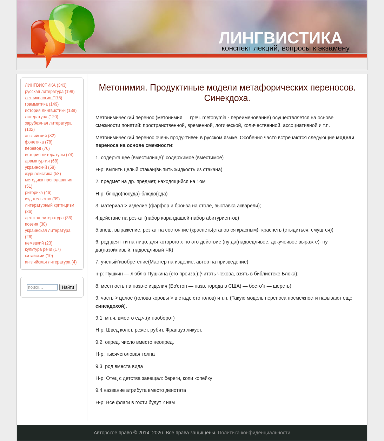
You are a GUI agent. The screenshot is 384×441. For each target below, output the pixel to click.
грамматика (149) (42, 104)
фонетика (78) (39, 142)
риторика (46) (38, 192)
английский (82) (40, 135)
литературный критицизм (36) (49, 208)
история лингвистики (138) (51, 110)
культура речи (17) (43, 249)
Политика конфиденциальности (254, 432)
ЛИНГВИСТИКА (281, 37)
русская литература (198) (49, 91)
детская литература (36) (48, 217)
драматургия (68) (41, 161)
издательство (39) (42, 198)
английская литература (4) (51, 262)
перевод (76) (37, 148)
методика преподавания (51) (48, 183)
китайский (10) (39, 255)
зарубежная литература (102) (48, 126)
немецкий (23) (38, 243)
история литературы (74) (49, 154)
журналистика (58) (43, 173)
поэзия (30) (36, 224)
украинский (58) (40, 167)
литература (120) (41, 116)
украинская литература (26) (48, 233)
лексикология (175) (43, 97)
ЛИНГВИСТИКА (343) (46, 85)
